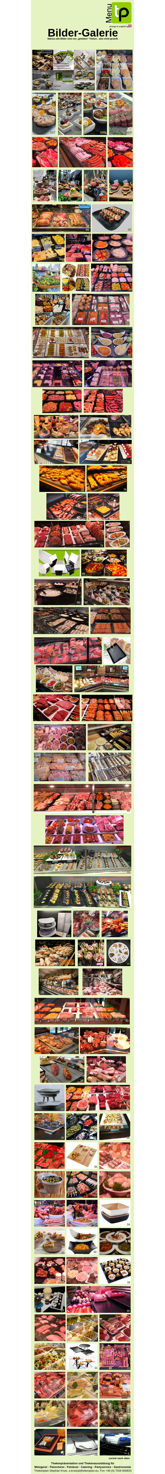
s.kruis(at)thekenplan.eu (83, 1470)
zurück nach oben (119, 1458)
